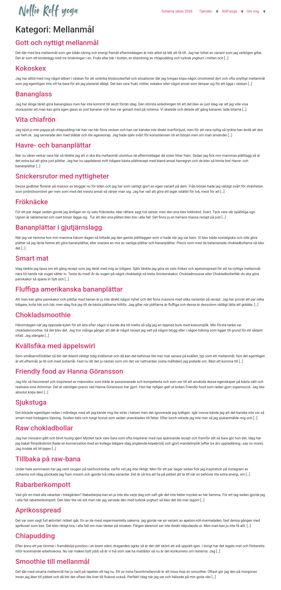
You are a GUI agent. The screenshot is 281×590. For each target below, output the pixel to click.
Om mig (253, 11)
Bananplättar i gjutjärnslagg (58, 227)
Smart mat (32, 258)
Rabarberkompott (42, 484)
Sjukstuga (31, 402)
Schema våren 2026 (177, 11)
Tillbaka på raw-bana (48, 459)
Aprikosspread (38, 510)
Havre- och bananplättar (53, 145)
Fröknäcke (31, 202)
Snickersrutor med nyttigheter (62, 176)
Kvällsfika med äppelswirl (55, 346)
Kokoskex (30, 68)
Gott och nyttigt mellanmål (57, 42)
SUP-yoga (229, 11)
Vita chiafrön (35, 119)
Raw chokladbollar (44, 428)
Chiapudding (35, 536)
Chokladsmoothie (42, 315)
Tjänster (205, 11)
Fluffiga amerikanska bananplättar (69, 289)
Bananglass (33, 94)
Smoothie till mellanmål (52, 561)
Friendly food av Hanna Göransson (69, 371)
